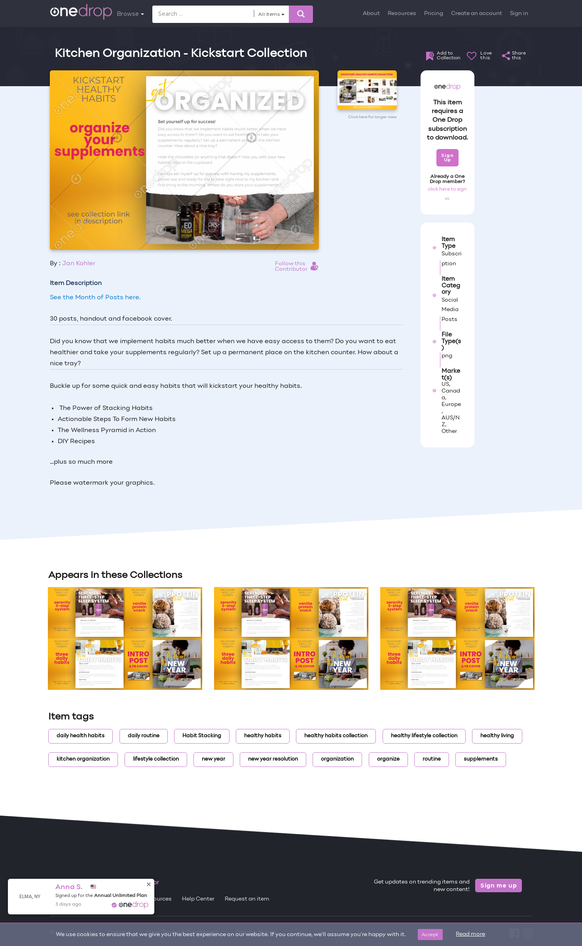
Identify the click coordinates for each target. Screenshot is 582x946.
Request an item (247, 899)
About (371, 13)
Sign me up (498, 885)
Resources (402, 13)
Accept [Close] (430, 934)
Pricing (433, 13)
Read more (470, 934)
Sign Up (447, 157)
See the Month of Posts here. (95, 298)
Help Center (198, 899)
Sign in (519, 13)
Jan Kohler (78, 264)
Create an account (476, 13)
